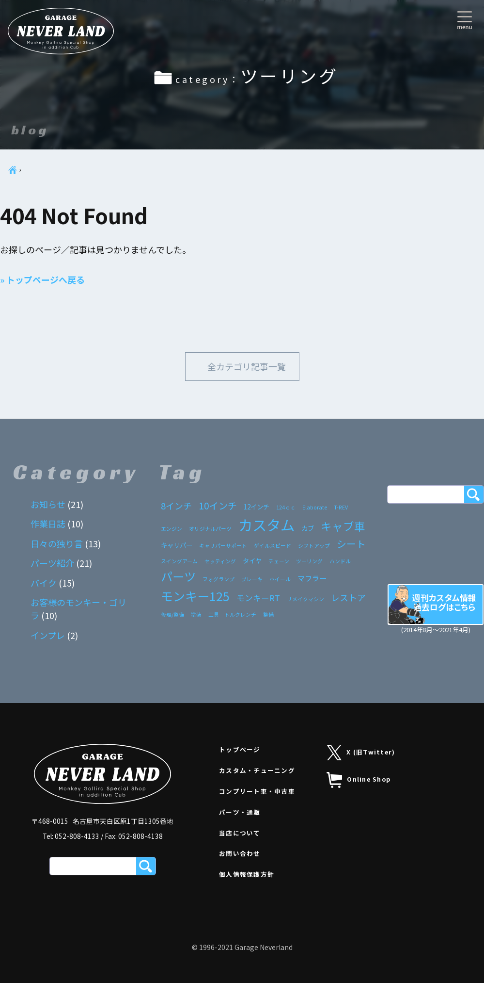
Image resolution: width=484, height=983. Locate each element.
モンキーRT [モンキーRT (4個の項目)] (258, 598)
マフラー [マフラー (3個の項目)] (312, 578)
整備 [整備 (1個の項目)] (268, 614)
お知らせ (48, 504)
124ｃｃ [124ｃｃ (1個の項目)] (286, 507)
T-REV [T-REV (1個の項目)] (341, 507)
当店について (240, 833)
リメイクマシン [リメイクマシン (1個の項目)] (305, 599)
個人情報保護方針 (246, 874)
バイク (44, 582)
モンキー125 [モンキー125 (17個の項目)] (195, 596)
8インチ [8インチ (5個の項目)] (176, 505)
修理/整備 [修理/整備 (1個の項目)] (172, 614)
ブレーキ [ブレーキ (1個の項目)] (252, 579)
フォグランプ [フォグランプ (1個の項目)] (218, 579)
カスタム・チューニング (257, 770)
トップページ (240, 749)
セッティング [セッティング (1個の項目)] (220, 561)
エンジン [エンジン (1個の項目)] (171, 528)
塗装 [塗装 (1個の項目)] (196, 614)
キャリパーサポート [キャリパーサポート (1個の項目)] (223, 545)
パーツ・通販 (240, 812)
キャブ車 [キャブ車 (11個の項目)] (343, 526)
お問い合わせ (240, 853)
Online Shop (358, 780)
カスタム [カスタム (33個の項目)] (266, 524)
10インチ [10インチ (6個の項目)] (218, 505)
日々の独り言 (57, 543)
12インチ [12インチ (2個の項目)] (256, 506)
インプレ (48, 635)
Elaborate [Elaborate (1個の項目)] (314, 507)
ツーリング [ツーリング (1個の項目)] (309, 561)
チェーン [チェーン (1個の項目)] (278, 561)
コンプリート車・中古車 (257, 791)
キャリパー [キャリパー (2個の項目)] (176, 545)
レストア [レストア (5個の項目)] (348, 597)
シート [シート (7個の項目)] (351, 544)
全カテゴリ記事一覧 (247, 366)
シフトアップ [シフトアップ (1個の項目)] (314, 545)
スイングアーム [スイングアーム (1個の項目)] (179, 561)
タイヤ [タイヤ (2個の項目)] (252, 560)
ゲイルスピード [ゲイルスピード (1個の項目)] (272, 545)
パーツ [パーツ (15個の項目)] (178, 576)
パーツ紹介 (52, 563)
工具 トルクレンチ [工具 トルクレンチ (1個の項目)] (232, 614)
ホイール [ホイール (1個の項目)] (280, 579)
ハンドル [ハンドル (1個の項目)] (340, 561)
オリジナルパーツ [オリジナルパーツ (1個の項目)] (210, 528)
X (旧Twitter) (361, 752)
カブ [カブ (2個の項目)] (307, 528)
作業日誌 (48, 523)
